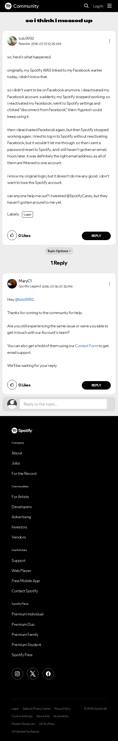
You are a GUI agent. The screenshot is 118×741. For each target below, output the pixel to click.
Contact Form (86, 345)
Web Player (21, 570)
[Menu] (109, 6)
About (17, 453)
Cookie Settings (22, 716)
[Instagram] (17, 674)
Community (22, 6)
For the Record (24, 473)
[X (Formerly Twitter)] (33, 674)
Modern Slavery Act (23, 724)
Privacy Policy (62, 709)
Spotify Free (22, 654)
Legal (15, 709)
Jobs (16, 463)
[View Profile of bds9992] (26, 38)
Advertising (21, 516)
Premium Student (26, 644)
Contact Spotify (25, 590)
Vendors (19, 537)
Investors (19, 527)
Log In (98, 6)
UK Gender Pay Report (25, 732)
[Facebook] (48, 674)
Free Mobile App (26, 580)
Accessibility (61, 716)
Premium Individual (27, 614)
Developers (22, 506)
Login (27, 214)
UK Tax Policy (47, 724)
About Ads (43, 716)
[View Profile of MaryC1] (25, 280)
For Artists (20, 496)
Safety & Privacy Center (36, 709)
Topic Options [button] (57, 251)
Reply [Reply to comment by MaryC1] (96, 385)
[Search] (86, 6)
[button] (109, 41)
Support (19, 560)
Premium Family (25, 634)
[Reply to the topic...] (63, 404)
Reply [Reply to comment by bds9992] (96, 235)
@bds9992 (24, 299)
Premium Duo (23, 624)
